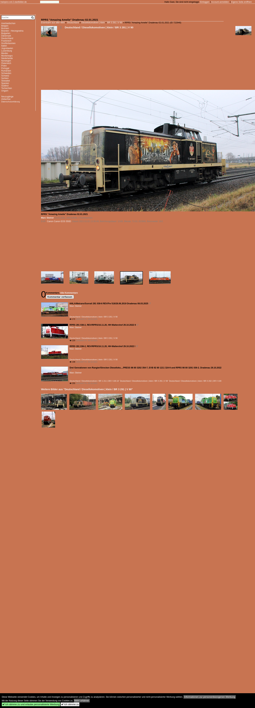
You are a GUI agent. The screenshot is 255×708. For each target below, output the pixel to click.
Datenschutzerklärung (10, 102)
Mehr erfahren (81, 700)
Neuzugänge (7, 96)
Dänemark (6, 36)
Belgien (4, 26)
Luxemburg (6, 51)
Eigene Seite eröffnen (241, 2)
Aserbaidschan (8, 23)
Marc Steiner (47, 218)
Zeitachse (6, 99)
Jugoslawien (7, 48)
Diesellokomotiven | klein (93, 22)
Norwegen (6, 61)
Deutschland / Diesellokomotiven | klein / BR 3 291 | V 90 (99, 27)
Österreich (6, 63)
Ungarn (4, 90)
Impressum (53, 2)
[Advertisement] (67, 61)
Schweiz (5, 76)
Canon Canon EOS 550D (59, 221)
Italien (4, 46)
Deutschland (73, 22)
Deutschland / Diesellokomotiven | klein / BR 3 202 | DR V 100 (195, 381)
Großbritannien (8, 43)
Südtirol (5, 85)
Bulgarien (5, 33)
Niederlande (7, 58)
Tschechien (6, 88)
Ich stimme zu (70, 704)
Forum (44, 2)
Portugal (5, 68)
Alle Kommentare (69, 293)
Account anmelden (220, 2)
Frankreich (6, 41)
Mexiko (4, 53)
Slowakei (5, 80)
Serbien (5, 78)
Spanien (5, 83)
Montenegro (7, 56)
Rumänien (6, 71)
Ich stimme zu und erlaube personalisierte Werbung (31, 704)
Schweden (6, 73)
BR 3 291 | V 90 (114, 22)
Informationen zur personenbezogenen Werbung (209, 697)
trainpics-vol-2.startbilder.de (14, 2)
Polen (4, 66)
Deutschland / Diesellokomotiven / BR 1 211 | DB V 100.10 (94, 381)
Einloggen (204, 2)
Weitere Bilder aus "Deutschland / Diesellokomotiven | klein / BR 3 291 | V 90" (87, 389)
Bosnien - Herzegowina (12, 31)
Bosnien (5, 28)
